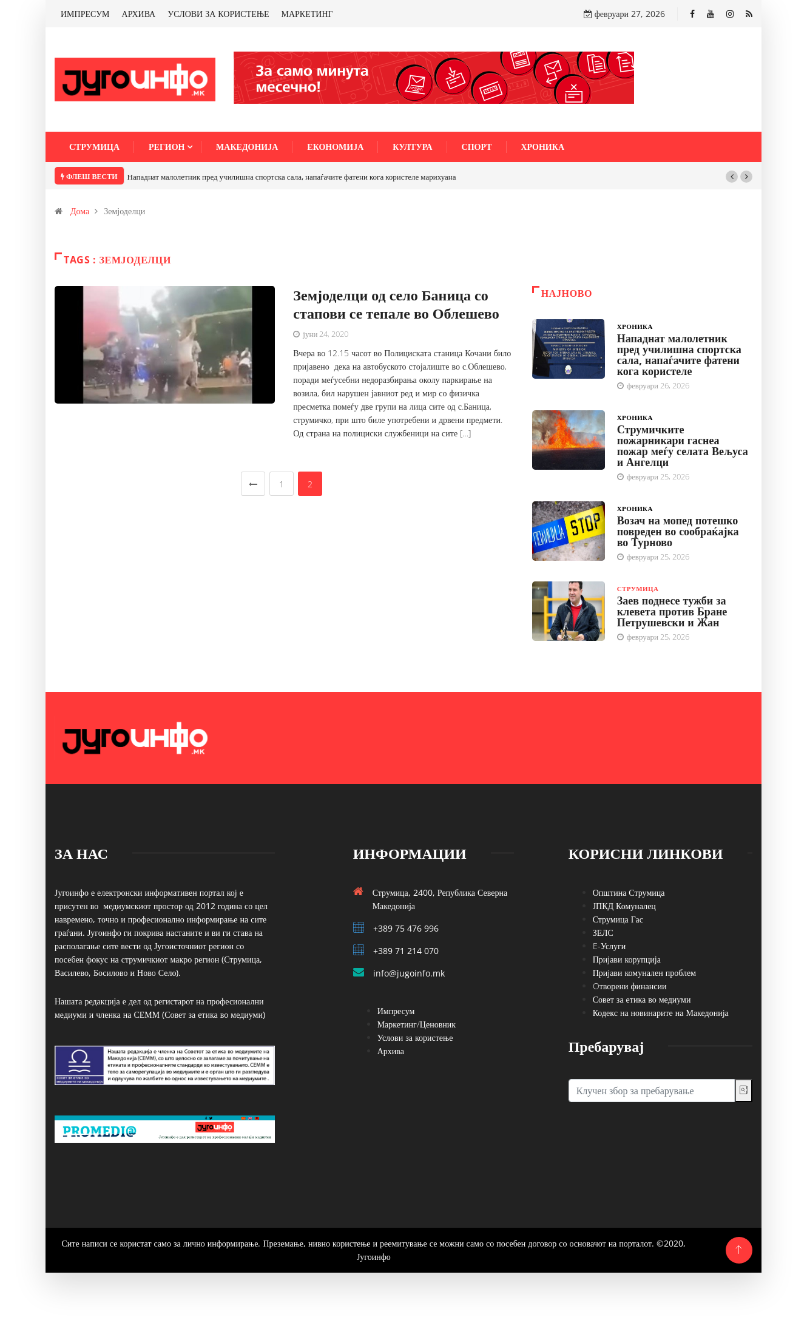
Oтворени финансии (630, 986)
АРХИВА (139, 13)
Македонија (247, 146)
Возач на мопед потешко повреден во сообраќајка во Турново (678, 531)
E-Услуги (609, 946)
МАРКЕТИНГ (307, 13)
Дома (79, 211)
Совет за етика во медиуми (642, 999)
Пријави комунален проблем (644, 972)
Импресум (396, 1011)
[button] (732, 177)
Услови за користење (415, 1037)
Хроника (543, 146)
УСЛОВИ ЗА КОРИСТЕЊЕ (218, 13)
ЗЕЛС (603, 932)
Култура (412, 146)
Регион (166, 146)
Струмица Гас (618, 919)
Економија (335, 146)
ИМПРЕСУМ (85, 13)
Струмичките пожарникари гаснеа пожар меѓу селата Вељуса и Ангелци (682, 445)
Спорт (477, 146)
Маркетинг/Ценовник (416, 1024)
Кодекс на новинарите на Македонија (661, 1012)
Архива (390, 1051)
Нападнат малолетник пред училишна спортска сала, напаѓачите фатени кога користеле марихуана (291, 176)
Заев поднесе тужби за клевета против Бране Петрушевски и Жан (672, 611)
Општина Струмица (629, 892)
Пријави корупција (627, 959)
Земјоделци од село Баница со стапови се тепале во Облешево (396, 304)
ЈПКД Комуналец (624, 906)
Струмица (94, 146)
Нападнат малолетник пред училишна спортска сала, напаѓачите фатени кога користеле (679, 354)
